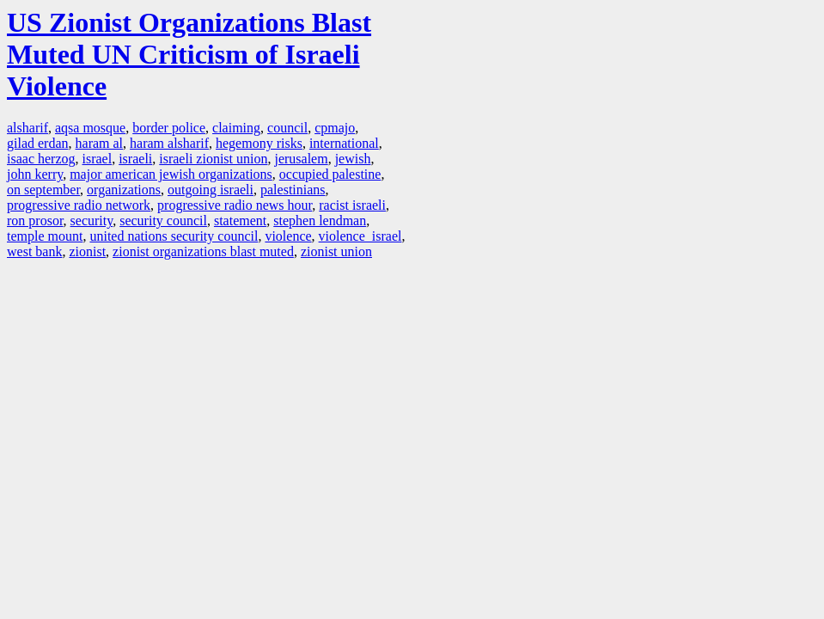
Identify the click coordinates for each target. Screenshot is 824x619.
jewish (353, 158)
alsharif (27, 127)
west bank (34, 251)
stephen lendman (319, 220)
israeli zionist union (213, 158)
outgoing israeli (210, 189)
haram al (100, 143)
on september (43, 189)
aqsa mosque (90, 127)
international (344, 143)
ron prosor (35, 220)
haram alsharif (169, 143)
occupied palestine (330, 174)
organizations (124, 189)
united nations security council (173, 236)
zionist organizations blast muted (203, 251)
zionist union (336, 251)
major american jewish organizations (171, 174)
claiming (236, 127)
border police (168, 127)
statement (240, 220)
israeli (135, 158)
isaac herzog (41, 158)
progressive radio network (78, 205)
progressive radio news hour (234, 205)
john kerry (35, 174)
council (287, 127)
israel (97, 158)
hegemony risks (259, 143)
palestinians (293, 189)
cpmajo (334, 127)
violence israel (360, 236)
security (91, 220)
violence (288, 236)
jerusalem (300, 158)
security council (163, 220)
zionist (87, 251)
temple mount (44, 236)
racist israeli (352, 205)
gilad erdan (38, 143)
